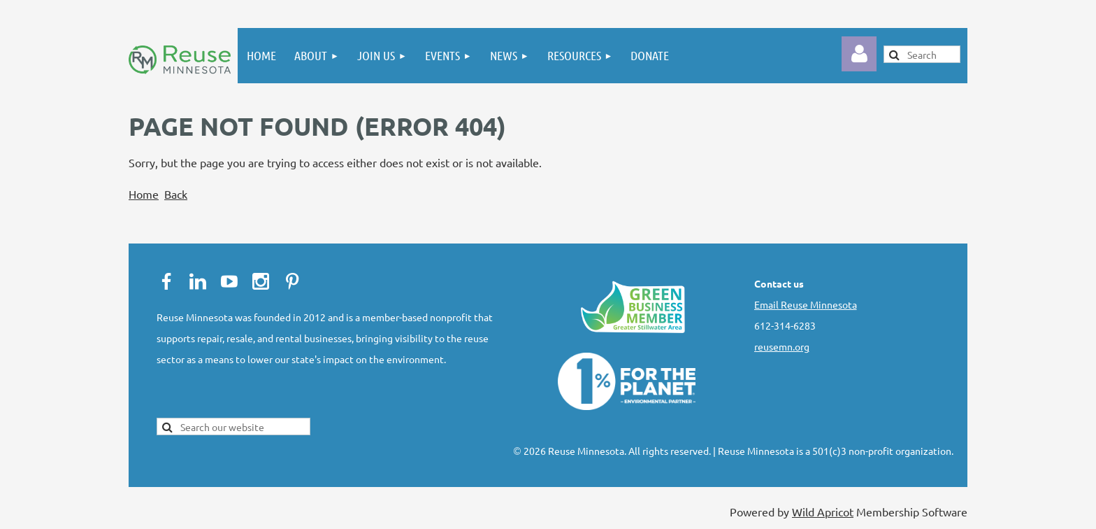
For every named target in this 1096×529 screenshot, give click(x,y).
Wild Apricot (822, 512)
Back (175, 194)
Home (144, 194)
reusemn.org (781, 346)
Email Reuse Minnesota (805, 304)
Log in (859, 53)
